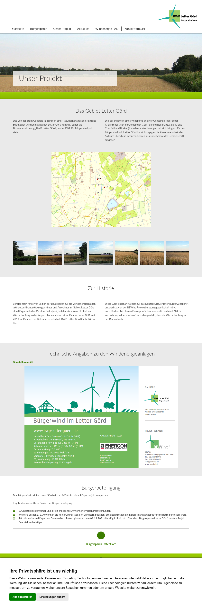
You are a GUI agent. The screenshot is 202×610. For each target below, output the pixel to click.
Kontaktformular (134, 28)
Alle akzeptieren (22, 596)
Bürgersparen (38, 28)
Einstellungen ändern (53, 596)
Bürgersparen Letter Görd (101, 544)
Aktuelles (83, 28)
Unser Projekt (62, 28)
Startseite (18, 28)
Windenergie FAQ (106, 28)
